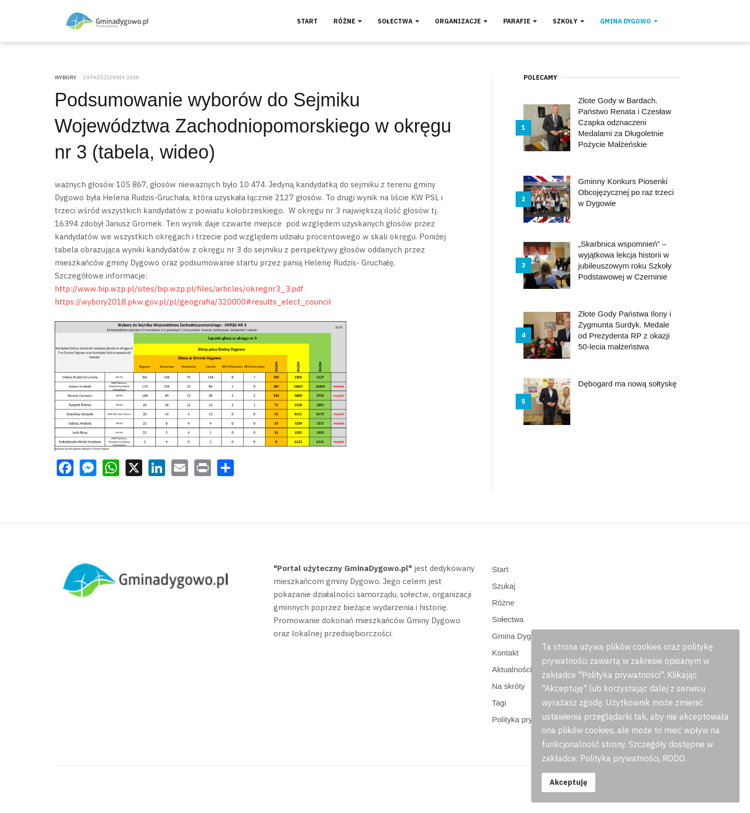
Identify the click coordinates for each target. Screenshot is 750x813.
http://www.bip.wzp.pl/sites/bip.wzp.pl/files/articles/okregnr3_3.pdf (179, 289)
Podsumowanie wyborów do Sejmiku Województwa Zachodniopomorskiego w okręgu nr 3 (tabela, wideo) (253, 125)
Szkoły (568, 21)
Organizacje (461, 21)
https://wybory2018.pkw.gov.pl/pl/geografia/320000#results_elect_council (193, 302)
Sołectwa (398, 21)
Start (307, 21)
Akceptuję (568, 782)
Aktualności (512, 669)
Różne (347, 21)
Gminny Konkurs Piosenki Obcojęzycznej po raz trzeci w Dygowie (625, 192)
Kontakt (505, 652)
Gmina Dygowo (629, 21)
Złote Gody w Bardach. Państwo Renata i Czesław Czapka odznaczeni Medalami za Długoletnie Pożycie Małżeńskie (624, 122)
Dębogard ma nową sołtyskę (627, 383)
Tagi (499, 702)
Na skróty (508, 686)
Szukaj (504, 585)
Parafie (520, 21)
